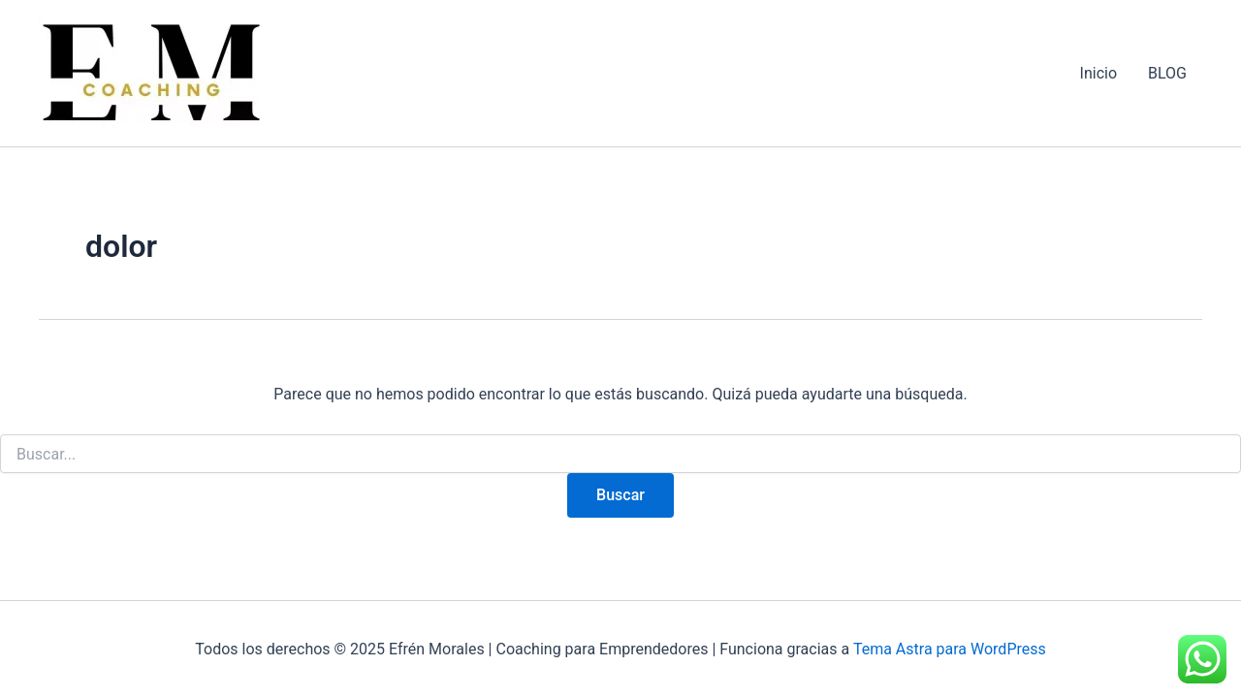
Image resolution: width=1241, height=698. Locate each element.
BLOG (1167, 73)
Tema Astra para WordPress (949, 649)
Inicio (1098, 73)
